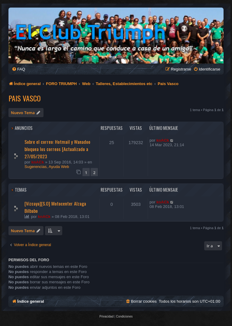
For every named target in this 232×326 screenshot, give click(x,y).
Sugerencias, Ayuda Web (46, 166)
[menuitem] (18, 69)
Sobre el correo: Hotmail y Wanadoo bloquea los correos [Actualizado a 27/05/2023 (57, 149)
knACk (37, 162)
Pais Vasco (24, 98)
